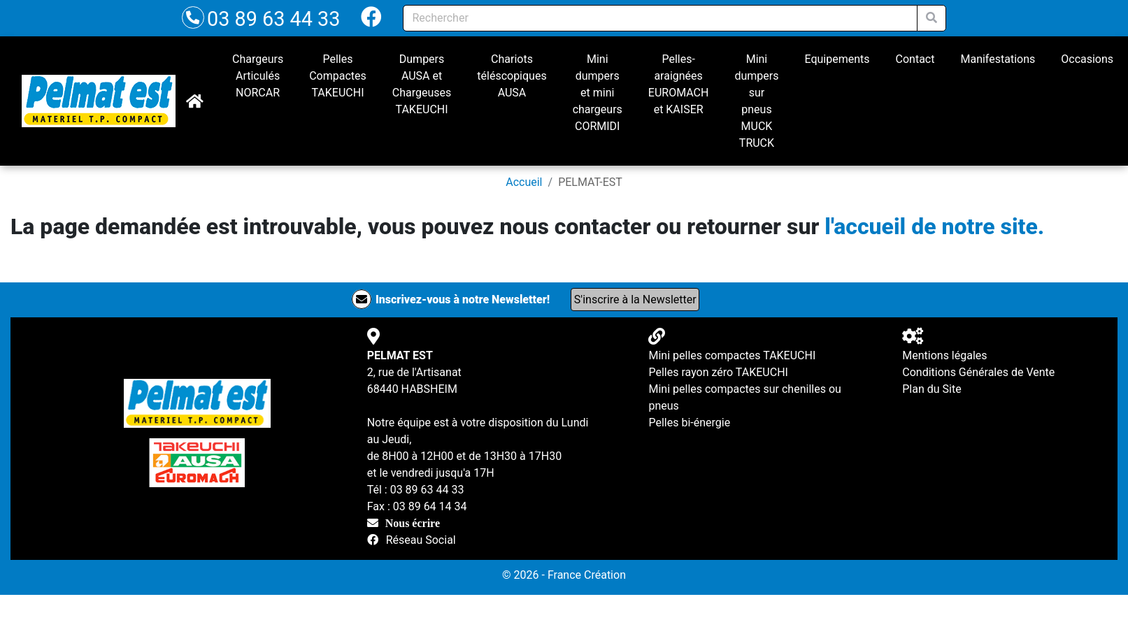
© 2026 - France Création (564, 575)
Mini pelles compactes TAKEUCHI (731, 355)
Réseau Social (421, 540)
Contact (915, 59)
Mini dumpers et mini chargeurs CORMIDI (597, 92)
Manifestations (997, 59)
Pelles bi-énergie (689, 422)
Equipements (836, 59)
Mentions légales (944, 355)
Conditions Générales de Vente (978, 372)
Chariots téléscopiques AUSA (511, 75)
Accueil (524, 182)
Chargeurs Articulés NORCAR (257, 75)
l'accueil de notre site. (934, 226)
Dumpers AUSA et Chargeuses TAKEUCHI (422, 84)
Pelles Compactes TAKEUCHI (337, 75)
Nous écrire (412, 522)
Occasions (1087, 59)
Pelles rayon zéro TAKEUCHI (717, 372)
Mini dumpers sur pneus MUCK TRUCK (756, 101)
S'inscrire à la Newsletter (635, 299)
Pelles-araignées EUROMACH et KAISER (678, 84)
